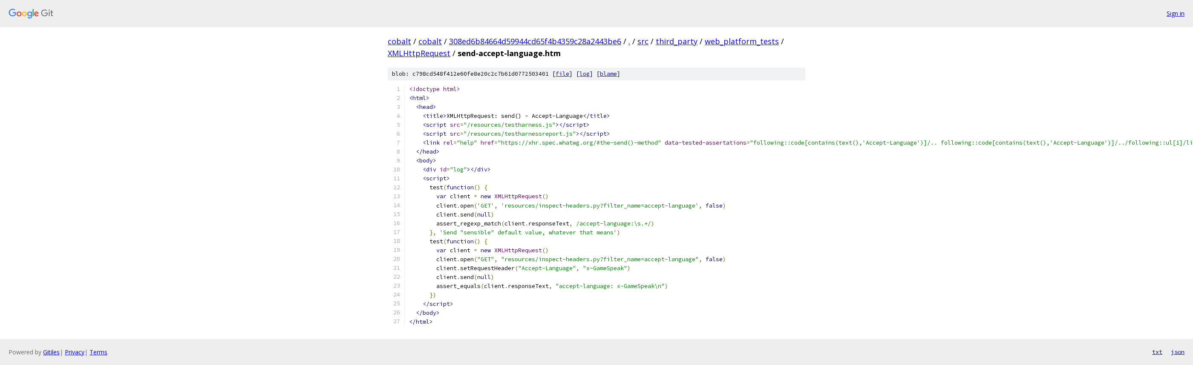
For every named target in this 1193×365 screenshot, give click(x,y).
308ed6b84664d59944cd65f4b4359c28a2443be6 (535, 41)
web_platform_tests (742, 41)
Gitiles (51, 352)
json (1177, 352)
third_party (676, 41)
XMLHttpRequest (419, 53)
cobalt (399, 41)
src (642, 41)
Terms (98, 352)
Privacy (74, 352)
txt (1157, 352)
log (584, 73)
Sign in (1175, 13)
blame (608, 73)
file (562, 73)
